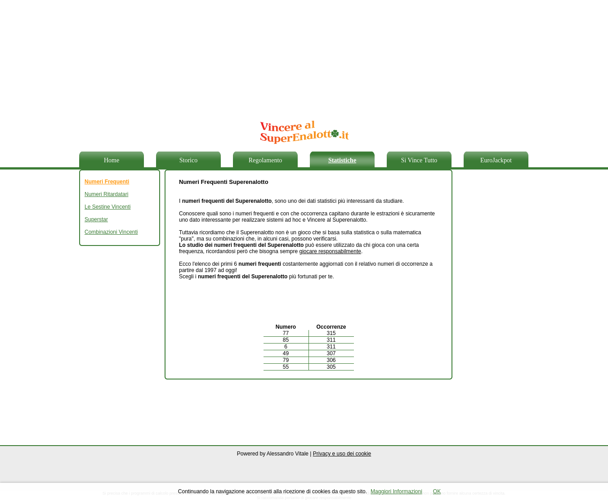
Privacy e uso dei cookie (342, 454)
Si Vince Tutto (419, 160)
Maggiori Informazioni (396, 491)
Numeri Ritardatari (106, 194)
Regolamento (265, 160)
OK (437, 491)
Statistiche (342, 160)
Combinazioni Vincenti (111, 232)
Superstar (96, 219)
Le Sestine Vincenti (108, 207)
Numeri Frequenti (107, 182)
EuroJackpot (496, 160)
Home (111, 160)
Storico (188, 160)
